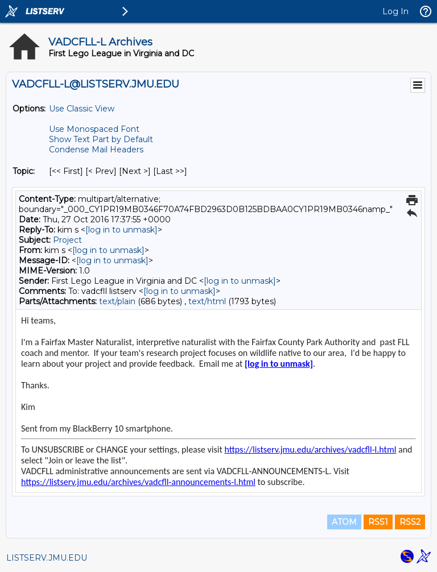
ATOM (344, 522)
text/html (207, 301)
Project (67, 240)
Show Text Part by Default (101, 139)
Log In (395, 11)
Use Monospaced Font (94, 129)
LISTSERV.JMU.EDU (46, 558)
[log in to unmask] (121, 230)
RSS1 (378, 522)
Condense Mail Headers (96, 149)
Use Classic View (81, 108)
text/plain (117, 301)
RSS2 (409, 522)
